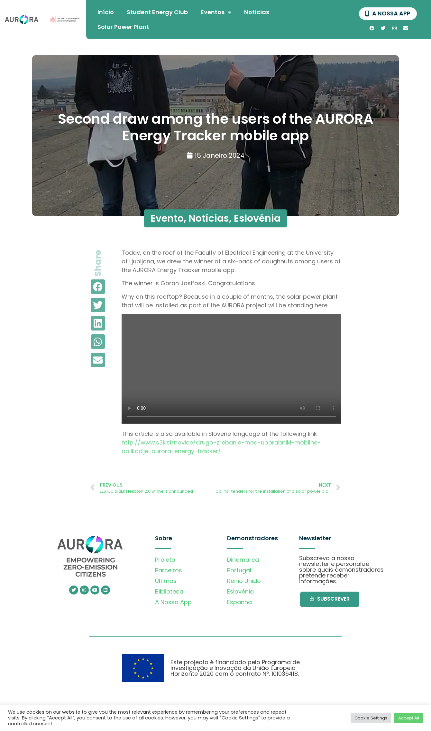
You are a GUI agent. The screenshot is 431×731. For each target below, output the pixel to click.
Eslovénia (257, 218)
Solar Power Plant (123, 27)
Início (105, 12)
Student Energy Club (157, 12)
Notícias (256, 12)
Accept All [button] (408, 718)
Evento (167, 218)
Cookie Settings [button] (370, 718)
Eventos (216, 12)
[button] (98, 286)
